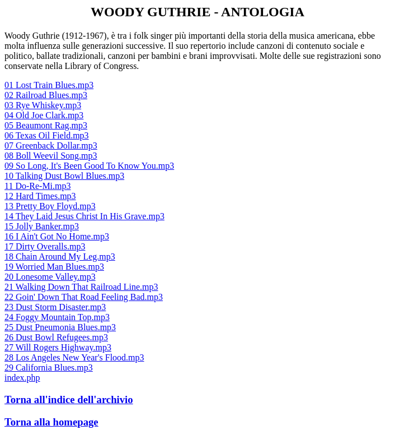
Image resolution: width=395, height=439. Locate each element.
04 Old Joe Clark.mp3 (43, 115)
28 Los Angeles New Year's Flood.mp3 (74, 357)
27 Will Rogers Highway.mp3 (57, 347)
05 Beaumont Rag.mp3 (45, 125)
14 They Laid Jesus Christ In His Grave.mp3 (84, 216)
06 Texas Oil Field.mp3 (46, 135)
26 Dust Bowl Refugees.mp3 (56, 337)
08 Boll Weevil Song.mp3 (50, 155)
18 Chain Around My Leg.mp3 (59, 256)
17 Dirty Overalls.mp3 (44, 246)
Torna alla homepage (51, 422)
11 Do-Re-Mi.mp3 (37, 186)
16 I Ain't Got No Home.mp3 (56, 236)
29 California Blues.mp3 (48, 367)
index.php (22, 377)
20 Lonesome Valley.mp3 (50, 276)
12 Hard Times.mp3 (40, 196)
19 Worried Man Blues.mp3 (54, 266)
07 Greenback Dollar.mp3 (50, 145)
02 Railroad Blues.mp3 (45, 95)
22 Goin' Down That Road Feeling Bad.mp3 (83, 297)
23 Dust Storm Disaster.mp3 (55, 307)
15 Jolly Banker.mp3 (41, 226)
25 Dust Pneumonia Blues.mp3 (60, 327)
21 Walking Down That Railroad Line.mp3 (81, 287)
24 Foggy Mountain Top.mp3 (57, 317)
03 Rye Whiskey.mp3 (42, 105)
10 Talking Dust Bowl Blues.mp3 (64, 176)
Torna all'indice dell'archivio (68, 399)
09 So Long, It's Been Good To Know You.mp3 (89, 165)
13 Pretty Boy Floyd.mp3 (50, 206)
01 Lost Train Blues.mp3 (48, 85)
